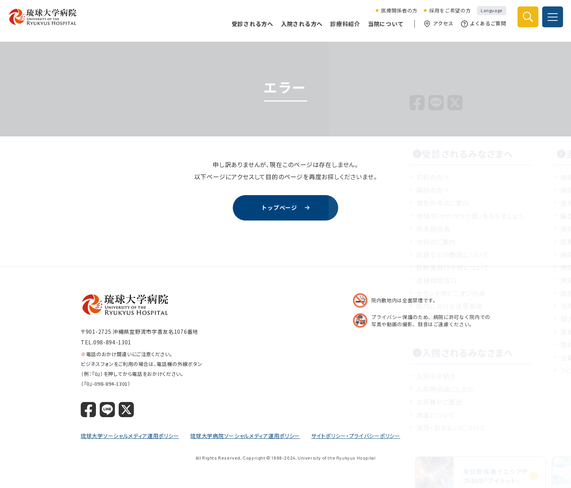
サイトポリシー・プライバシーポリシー (355, 436)
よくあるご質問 (480, 27)
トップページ (279, 208)
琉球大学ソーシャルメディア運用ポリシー (130, 436)
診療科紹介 (342, 27)
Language (488, 14)
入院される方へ (298, 27)
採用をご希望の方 (446, 14)
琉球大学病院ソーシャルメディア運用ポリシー (245, 436)
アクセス (435, 27)
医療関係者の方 (396, 14)
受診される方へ (249, 27)
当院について (382, 27)
